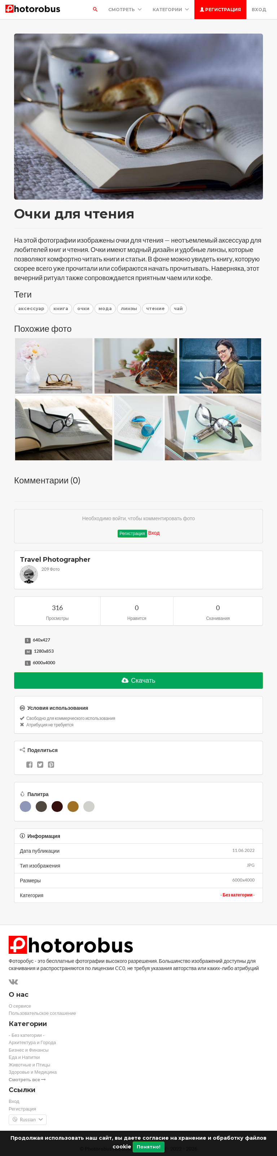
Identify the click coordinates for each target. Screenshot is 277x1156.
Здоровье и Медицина (33, 1072)
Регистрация (220, 9)
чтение (155, 308)
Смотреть (125, 9)
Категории (171, 9)
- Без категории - (237, 894)
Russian (28, 1120)
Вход (259, 9)
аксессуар (31, 308)
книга (60, 308)
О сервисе (20, 1006)
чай (178, 308)
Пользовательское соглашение (42, 1013)
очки (83, 308)
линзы (129, 308)
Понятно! (149, 1147)
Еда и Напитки (24, 1057)
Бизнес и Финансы (29, 1050)
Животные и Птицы (29, 1065)
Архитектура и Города (32, 1042)
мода (105, 308)
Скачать (138, 680)
